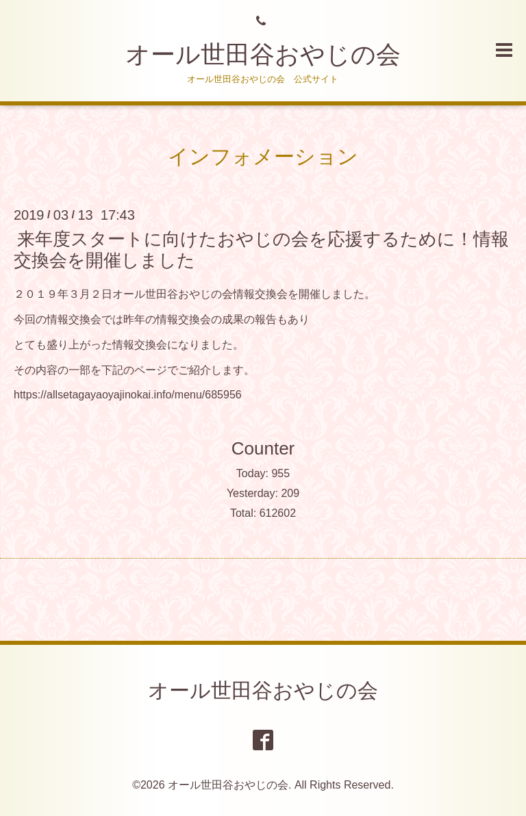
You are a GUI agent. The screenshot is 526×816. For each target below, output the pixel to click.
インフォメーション (263, 156)
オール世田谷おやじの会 (263, 54)
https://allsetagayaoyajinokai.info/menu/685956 (128, 394)
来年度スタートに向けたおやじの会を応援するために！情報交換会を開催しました (261, 249)
